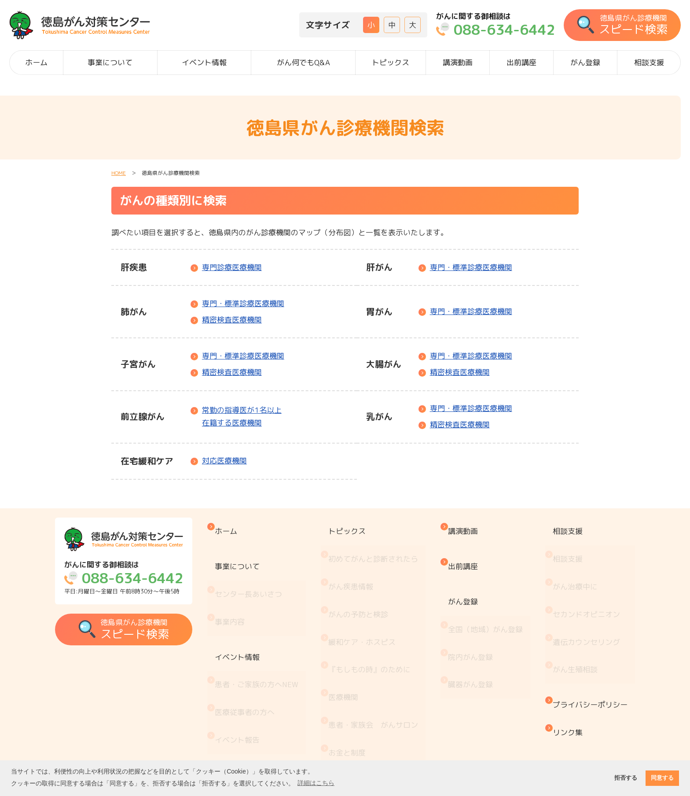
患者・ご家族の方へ (269, 626)
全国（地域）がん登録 (487, 593)
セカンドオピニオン (583, 578)
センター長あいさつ (261, 567)
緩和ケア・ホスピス (369, 596)
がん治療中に (572, 560)
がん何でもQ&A (303, 62)
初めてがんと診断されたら (381, 541)
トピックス (390, 62)
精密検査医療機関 (232, 320)
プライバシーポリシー (587, 640)
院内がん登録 (472, 611)
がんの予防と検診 (366, 578)
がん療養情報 (358, 687)
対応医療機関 (224, 460)
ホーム (36, 62)
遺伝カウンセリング (583, 596)
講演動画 (458, 62)
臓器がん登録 (472, 629)
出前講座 (521, 62)
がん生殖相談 (572, 614)
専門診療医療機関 (232, 267)
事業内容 (242, 585)
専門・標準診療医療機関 (471, 267)
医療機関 (351, 633)
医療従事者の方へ (257, 644)
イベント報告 (250, 662)
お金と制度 (354, 669)
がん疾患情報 (358, 560)
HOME (118, 173)
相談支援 (649, 62)
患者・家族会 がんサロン (381, 651)
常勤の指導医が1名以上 (242, 417)
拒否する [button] (625, 778)
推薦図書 (351, 724)
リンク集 (565, 658)
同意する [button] (662, 778)
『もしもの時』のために (377, 614)
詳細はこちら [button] (315, 782)
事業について (110, 62)
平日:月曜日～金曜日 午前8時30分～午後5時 (134, 577)
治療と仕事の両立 (366, 706)
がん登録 (585, 62)
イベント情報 (204, 62)
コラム (347, 742)
